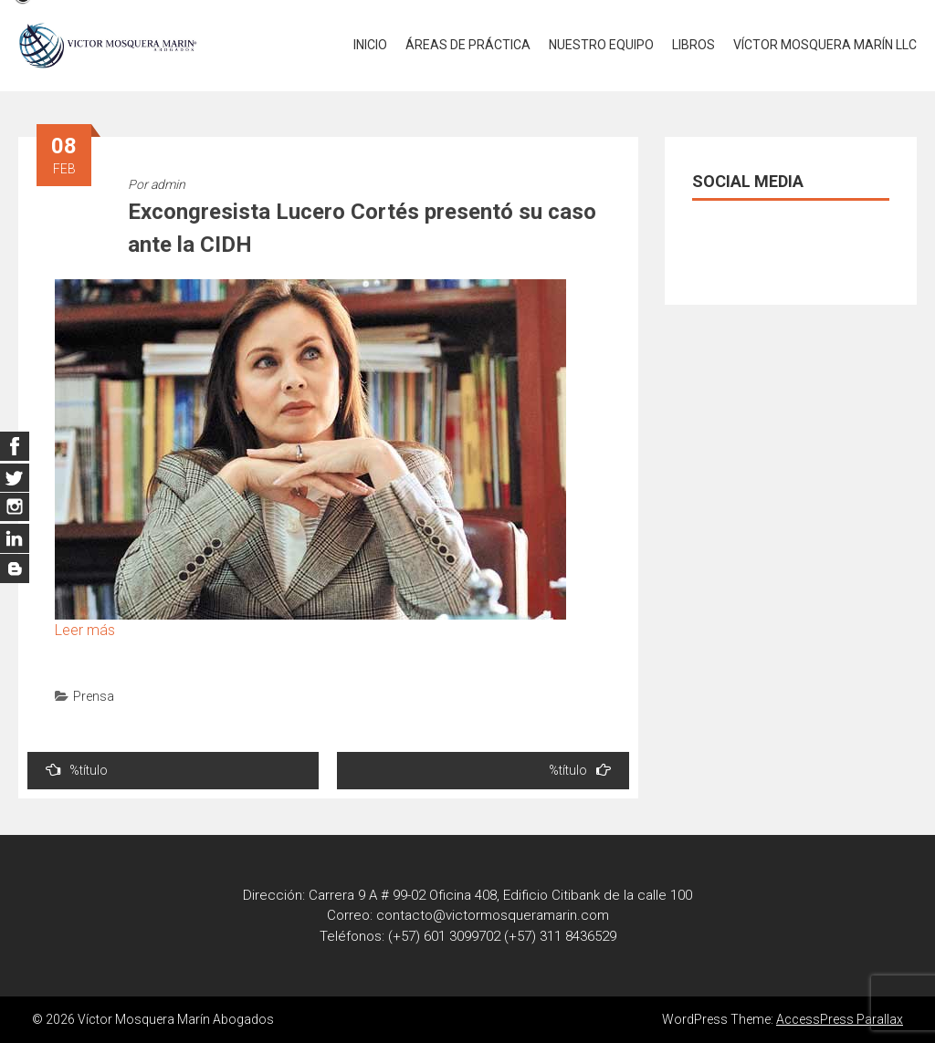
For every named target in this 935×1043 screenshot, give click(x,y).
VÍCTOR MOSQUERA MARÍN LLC (825, 44)
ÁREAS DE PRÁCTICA (468, 44)
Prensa (93, 696)
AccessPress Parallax (839, 1019)
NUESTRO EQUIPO (601, 44)
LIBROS (693, 44)
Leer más (85, 630)
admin (168, 184)
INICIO (370, 44)
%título (77, 769)
